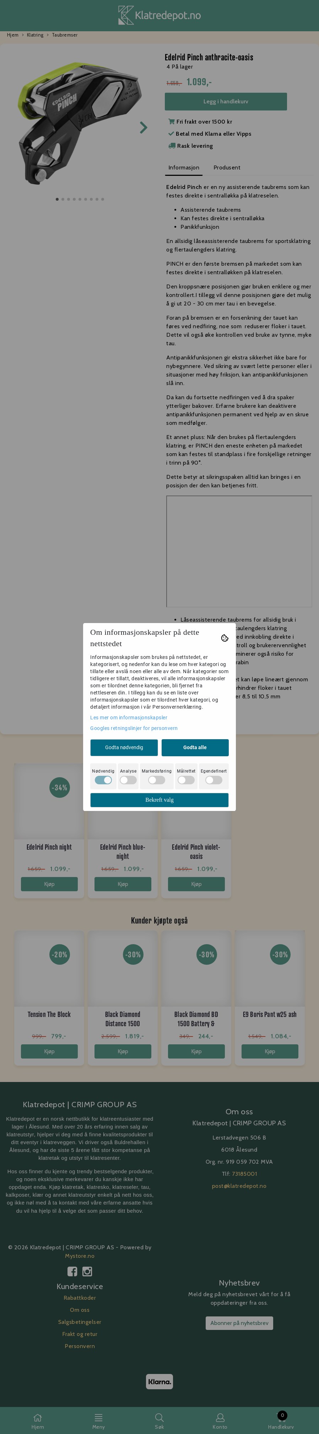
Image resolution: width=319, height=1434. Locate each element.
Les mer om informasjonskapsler (128, 717)
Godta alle (195, 747)
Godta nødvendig (124, 747)
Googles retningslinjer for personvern (134, 728)
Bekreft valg (159, 800)
